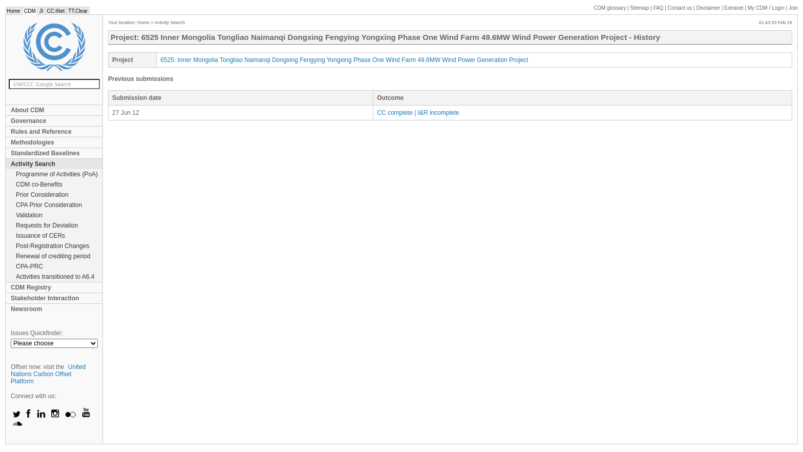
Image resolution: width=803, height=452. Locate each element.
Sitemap (639, 8)
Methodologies (32, 142)
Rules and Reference (41, 131)
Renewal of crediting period (53, 256)
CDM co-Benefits (39, 184)
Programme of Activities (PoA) (57, 174)
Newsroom (26, 309)
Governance (28, 121)
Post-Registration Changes (52, 246)
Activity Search (33, 164)
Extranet (733, 8)
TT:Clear (78, 11)
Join (793, 8)
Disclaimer (708, 8)
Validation (29, 215)
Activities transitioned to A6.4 (55, 276)
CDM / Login (767, 8)
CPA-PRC (29, 266)
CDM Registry (31, 287)
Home (13, 11)
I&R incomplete (438, 112)
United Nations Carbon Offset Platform (48, 374)
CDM (30, 11)
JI (41, 11)
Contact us (680, 8)
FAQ (658, 8)
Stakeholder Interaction (45, 298)
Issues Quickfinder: (37, 333)
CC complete (394, 112)
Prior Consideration (42, 194)
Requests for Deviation (47, 225)
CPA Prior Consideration (49, 205)
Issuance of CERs (40, 235)
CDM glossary (610, 8)
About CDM (27, 110)
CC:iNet (56, 11)
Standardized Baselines (45, 153)
